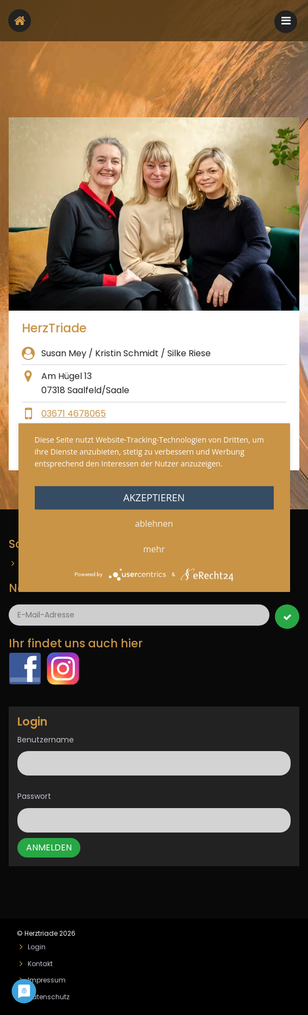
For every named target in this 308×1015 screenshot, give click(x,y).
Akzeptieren (154, 497)
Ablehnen (154, 523)
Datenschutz (49, 996)
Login (37, 946)
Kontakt (40, 963)
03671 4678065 (73, 413)
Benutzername (45, 739)
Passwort (34, 796)
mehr (154, 549)
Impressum (47, 980)
